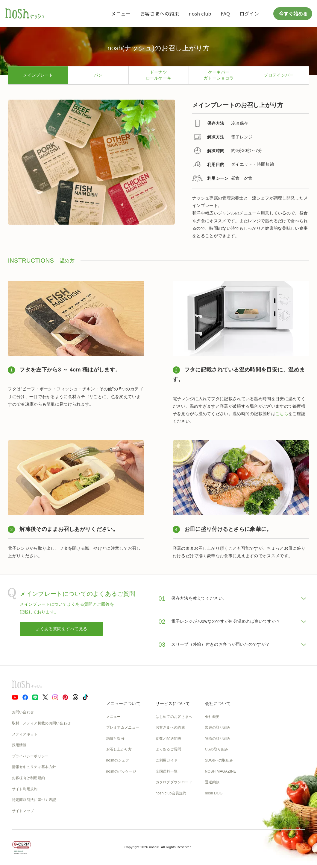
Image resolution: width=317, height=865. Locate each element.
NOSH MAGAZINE (220, 771)
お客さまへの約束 (159, 13)
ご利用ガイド (167, 760)
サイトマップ (23, 811)
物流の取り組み (218, 738)
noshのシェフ (117, 760)
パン (98, 75)
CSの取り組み (217, 749)
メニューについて (123, 703)
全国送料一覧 (167, 771)
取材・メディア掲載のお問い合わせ (41, 723)
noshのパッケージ (121, 771)
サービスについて (173, 703)
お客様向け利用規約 (28, 778)
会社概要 (212, 717)
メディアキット (25, 734)
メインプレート (38, 75)
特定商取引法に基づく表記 (34, 800)
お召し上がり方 (119, 749)
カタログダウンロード (174, 782)
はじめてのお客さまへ (174, 717)
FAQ (225, 13)
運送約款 (212, 782)
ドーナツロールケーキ (159, 75)
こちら (281, 413)
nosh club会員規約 (171, 793)
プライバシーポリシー (30, 756)
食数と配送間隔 (168, 738)
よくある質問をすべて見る (61, 628)
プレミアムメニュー (122, 727)
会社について (218, 703)
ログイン (249, 13)
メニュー (121, 13)
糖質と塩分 (115, 738)
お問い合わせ (23, 712)
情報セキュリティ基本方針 (34, 767)
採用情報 (19, 745)
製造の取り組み (218, 727)
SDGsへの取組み (219, 760)
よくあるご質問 (168, 749)
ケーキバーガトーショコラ (218, 75)
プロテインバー (279, 75)
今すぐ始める (293, 13)
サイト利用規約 (25, 789)
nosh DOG (214, 793)
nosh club (200, 13)
